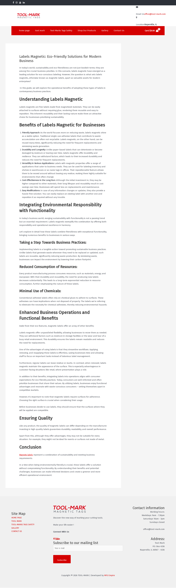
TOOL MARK (16, 521)
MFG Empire (109, 576)
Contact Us (111, 30)
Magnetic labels (26, 455)
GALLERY (15, 528)
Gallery (98, 30)
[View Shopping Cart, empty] (151, 31)
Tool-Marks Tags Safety (58, 30)
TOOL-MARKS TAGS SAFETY (23, 524)
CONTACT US (17, 531)
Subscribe (62, 560)
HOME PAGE (16, 517)
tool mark (38, 30)
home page (23, 30)
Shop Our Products (82, 30)
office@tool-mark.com (155, 14)
